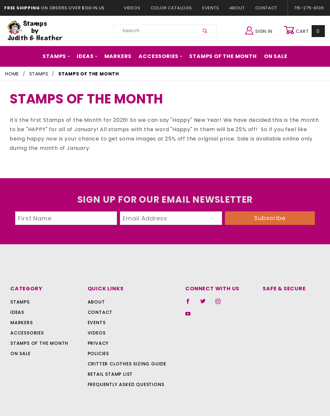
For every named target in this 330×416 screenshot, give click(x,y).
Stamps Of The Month (220, 56)
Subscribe (270, 208)
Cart (305, 31)
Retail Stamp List (110, 365)
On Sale (270, 56)
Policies (98, 344)
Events (210, 7)
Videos (135, 7)
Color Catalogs (172, 7)
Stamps (62, 56)
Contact (264, 7)
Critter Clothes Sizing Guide (125, 354)
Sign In (260, 30)
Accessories (161, 56)
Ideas (92, 56)
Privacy (98, 334)
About (236, 7)
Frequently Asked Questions (125, 375)
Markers (120, 56)
